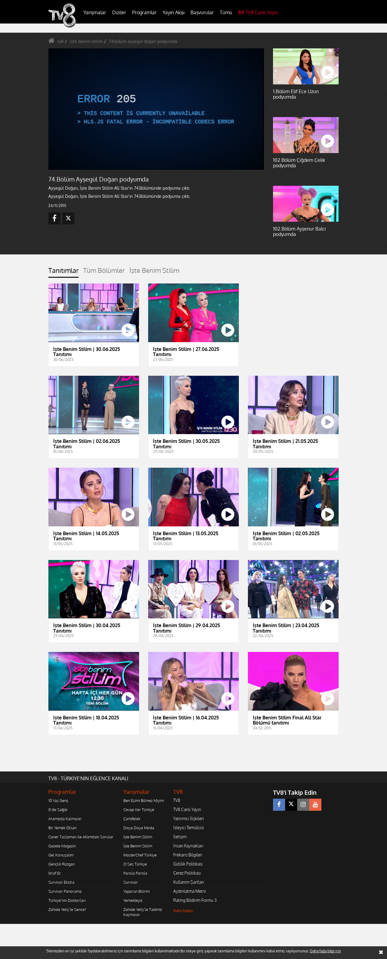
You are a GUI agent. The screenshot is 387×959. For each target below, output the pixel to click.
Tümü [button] (226, 12)
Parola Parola (135, 873)
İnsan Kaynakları (188, 845)
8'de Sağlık (57, 809)
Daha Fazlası (183, 910)
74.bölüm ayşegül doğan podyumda (143, 41)
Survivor (130, 882)
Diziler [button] (119, 12)
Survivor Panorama (65, 891)
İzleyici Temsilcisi (188, 827)
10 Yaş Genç (58, 800)
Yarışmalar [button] (94, 12)
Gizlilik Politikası (188, 863)
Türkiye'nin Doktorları (67, 900)
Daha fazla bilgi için (325, 951)
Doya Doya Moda (138, 827)
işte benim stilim (86, 41)
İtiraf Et (54, 873)
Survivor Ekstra (61, 882)
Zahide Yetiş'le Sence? (67, 909)
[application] (155, 108)
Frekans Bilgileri (187, 854)
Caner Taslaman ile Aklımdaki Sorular (80, 836)
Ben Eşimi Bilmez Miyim (143, 800)
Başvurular (202, 12)
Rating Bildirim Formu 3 (195, 900)
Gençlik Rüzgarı (61, 864)
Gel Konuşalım (60, 855)
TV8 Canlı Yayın (258, 12)
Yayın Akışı (173, 12)
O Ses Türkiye (135, 864)
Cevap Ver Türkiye (138, 809)
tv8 (60, 41)
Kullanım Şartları (188, 882)
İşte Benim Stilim (137, 836)
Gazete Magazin (62, 845)
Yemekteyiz (132, 900)
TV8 (176, 800)
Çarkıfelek (131, 818)
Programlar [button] (144, 12)
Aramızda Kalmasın (64, 818)
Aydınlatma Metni (189, 891)
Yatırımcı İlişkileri (188, 818)
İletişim (180, 836)
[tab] (63, 272)
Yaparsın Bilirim (136, 891)
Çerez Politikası (187, 873)
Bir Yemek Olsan (62, 827)
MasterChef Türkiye (140, 855)
